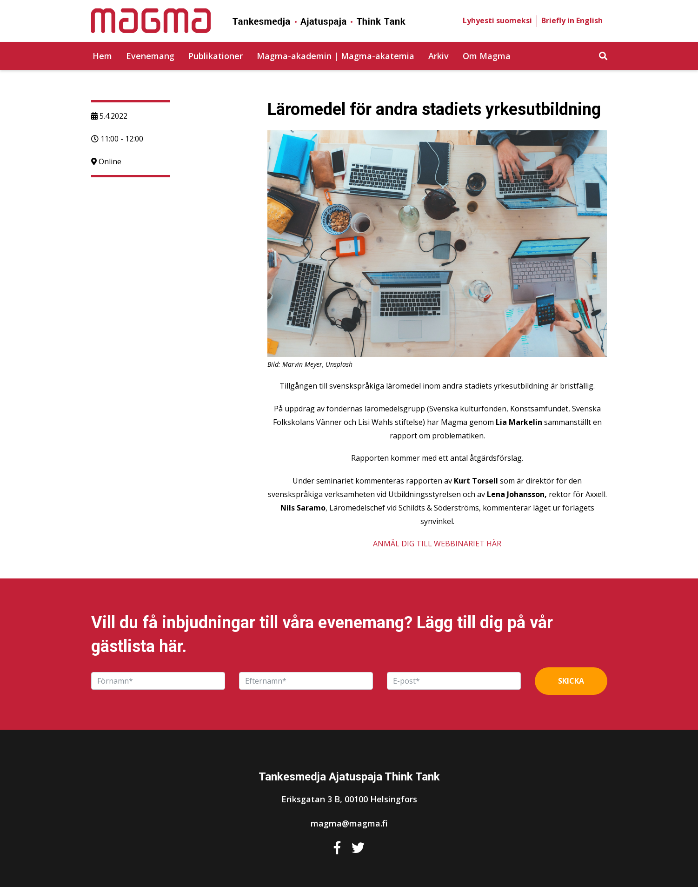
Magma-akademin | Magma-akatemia (335, 55)
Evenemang (150, 55)
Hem (102, 55)
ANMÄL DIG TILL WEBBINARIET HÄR (437, 543)
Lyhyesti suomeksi (497, 20)
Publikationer (215, 55)
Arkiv (438, 55)
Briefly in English (572, 20)
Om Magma (487, 55)
